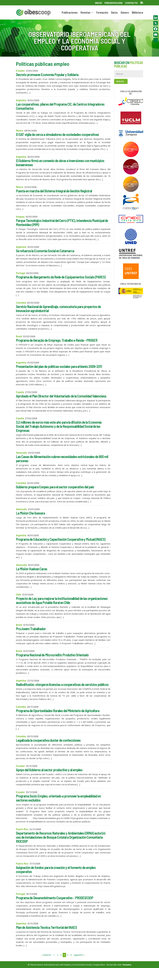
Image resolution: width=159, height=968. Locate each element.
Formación (102, 12)
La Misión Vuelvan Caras (31, 569)
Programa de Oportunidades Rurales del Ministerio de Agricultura (57, 710)
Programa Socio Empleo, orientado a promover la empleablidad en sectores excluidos (58, 798)
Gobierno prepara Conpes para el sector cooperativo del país (55, 487)
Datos (114, 12)
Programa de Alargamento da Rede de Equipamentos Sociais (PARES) (61, 277)
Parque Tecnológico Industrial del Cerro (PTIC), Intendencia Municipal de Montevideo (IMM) (62, 222)
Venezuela (21, 452)
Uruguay (20, 216)
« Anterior (46, 954)
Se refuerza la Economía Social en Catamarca (45, 251)
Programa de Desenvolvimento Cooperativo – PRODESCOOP (54, 898)
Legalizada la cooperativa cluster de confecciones (48, 740)
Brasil (19, 336)
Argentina (21, 100)
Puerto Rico (22, 829)
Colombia (21, 302)
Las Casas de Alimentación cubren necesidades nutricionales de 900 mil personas (62, 458)
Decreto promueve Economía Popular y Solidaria (47, 74)
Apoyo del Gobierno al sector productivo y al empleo (49, 770)
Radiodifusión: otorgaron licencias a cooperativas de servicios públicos (62, 684)
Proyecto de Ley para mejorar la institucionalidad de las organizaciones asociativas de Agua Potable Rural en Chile (62, 600)
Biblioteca (137, 12)
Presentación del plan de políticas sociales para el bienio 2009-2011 (59, 366)
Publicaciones (70, 12)
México (19, 130)
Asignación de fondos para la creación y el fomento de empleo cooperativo (56, 869)
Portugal (20, 273)
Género (125, 12)
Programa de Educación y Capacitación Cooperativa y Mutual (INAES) (60, 539)
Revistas (85, 12)
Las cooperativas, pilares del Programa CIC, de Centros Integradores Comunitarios (60, 106)
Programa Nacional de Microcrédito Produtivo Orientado (52, 655)
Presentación (113, 3)
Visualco (126, 964)
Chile (18, 594)
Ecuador (20, 70)
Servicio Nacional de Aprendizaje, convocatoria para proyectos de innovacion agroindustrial (58, 308)
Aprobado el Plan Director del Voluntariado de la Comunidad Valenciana (61, 396)
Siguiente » (79, 954)
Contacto (131, 3)
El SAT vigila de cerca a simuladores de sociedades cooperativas (57, 134)
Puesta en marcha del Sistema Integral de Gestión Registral (54, 191)
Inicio (98, 3)
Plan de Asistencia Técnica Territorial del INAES (46, 927)
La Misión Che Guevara (30, 513)
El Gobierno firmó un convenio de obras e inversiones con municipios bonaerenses (60, 162)
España (20, 392)
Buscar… (120, 81)
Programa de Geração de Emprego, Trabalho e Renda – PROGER (56, 340)
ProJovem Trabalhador (31, 628)
